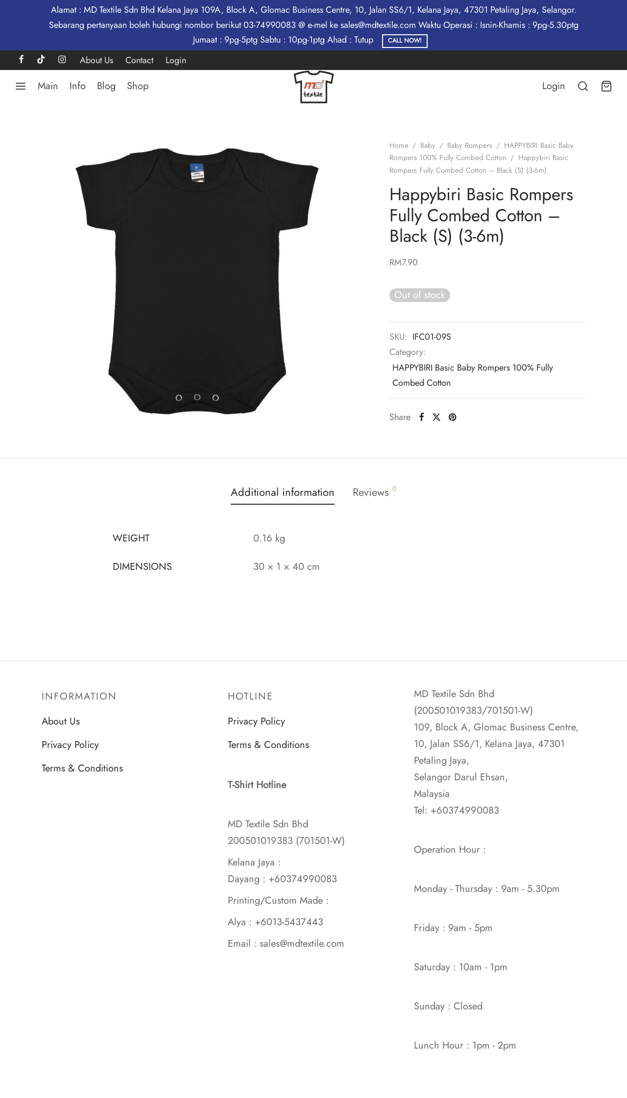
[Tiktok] (41, 60)
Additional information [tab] (283, 492)
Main (48, 86)
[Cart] (606, 86)
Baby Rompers (469, 145)
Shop (137, 86)
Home (399, 145)
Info (78, 86)
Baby (427, 145)
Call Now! (405, 40)
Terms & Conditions (82, 768)
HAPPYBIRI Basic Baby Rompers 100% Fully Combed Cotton (472, 375)
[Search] (583, 86)
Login (176, 60)
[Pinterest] (452, 417)
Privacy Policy (70, 745)
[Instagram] (62, 60)
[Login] (553, 86)
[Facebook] (21, 60)
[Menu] (20, 86)
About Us (96, 60)
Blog (106, 86)
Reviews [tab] (374, 492)
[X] (436, 417)
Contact (139, 60)
